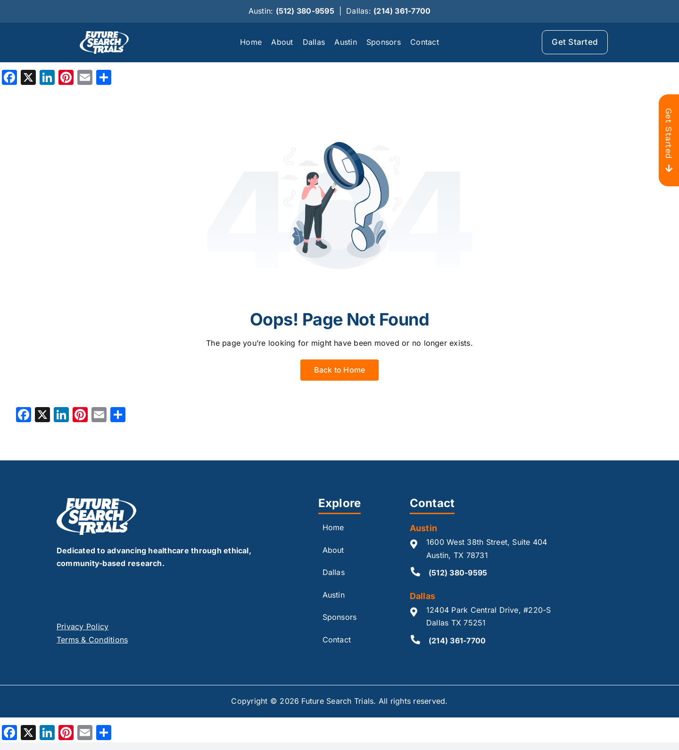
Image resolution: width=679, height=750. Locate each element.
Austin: (291, 11)
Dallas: (388, 11)
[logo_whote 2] (104, 35)
